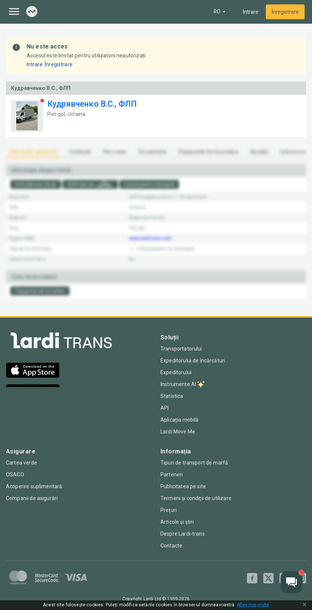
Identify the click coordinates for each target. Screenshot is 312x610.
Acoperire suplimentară (34, 486)
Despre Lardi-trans (182, 534)
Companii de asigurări (31, 498)
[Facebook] (252, 578)
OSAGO (15, 474)
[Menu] (14, 11)
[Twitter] (268, 578)
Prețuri (168, 510)
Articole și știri (176, 522)
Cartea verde (21, 463)
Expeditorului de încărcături (192, 360)
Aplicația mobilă (179, 420)
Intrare (250, 12)
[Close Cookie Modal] (304, 605)
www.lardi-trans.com (150, 238)
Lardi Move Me (177, 432)
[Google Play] (33, 393)
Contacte (171, 546)
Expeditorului (175, 372)
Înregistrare (285, 12)
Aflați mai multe (252, 605)
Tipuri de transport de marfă (193, 463)
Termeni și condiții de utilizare (195, 498)
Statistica (171, 396)
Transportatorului (181, 349)
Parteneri (171, 474)
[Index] (31, 12)
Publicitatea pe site (183, 486)
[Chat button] (292, 582)
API (164, 408)
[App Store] (33, 371)
